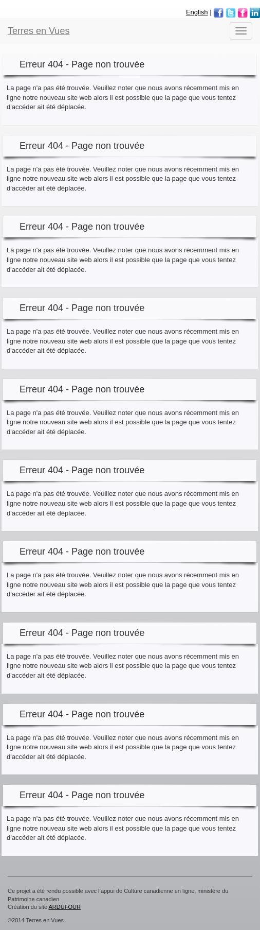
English (197, 12)
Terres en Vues (38, 31)
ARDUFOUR (65, 907)
